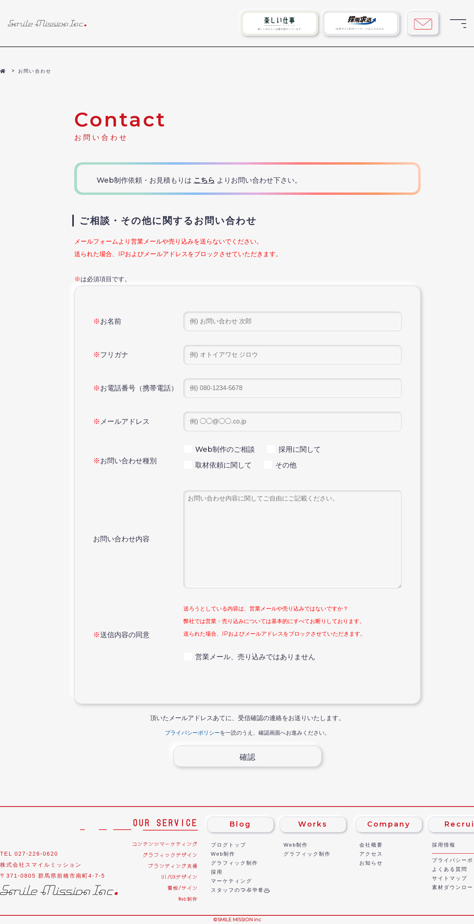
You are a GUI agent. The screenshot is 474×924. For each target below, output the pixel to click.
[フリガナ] (292, 355)
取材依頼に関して (217, 465)
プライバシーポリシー (192, 732)
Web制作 (188, 898)
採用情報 (444, 845)
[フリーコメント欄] (292, 539)
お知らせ (371, 863)
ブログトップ (228, 845)
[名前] (292, 321)
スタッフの (237, 890)
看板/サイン (183, 887)
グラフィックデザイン (170, 854)
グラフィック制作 (234, 863)
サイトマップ (449, 878)
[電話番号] (292, 388)
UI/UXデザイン (180, 876)
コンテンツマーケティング (165, 843)
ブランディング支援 (173, 865)
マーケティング (231, 881)
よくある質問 (449, 869)
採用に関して (294, 449)
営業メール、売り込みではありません (249, 657)
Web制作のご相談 (219, 449)
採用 (217, 872)
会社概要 (371, 845)
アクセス (371, 854)
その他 (280, 465)
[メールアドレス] (292, 421)
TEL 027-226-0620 (29, 854)
